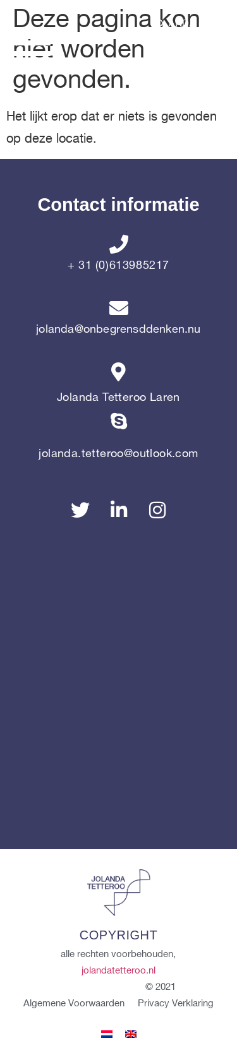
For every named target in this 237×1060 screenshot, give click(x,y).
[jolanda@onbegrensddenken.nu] (118, 308)
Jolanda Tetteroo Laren (118, 397)
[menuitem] (107, 1034)
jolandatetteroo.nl (118, 971)
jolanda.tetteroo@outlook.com (118, 453)
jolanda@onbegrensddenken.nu (118, 329)
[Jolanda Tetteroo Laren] (118, 371)
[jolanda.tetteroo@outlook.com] (118, 428)
